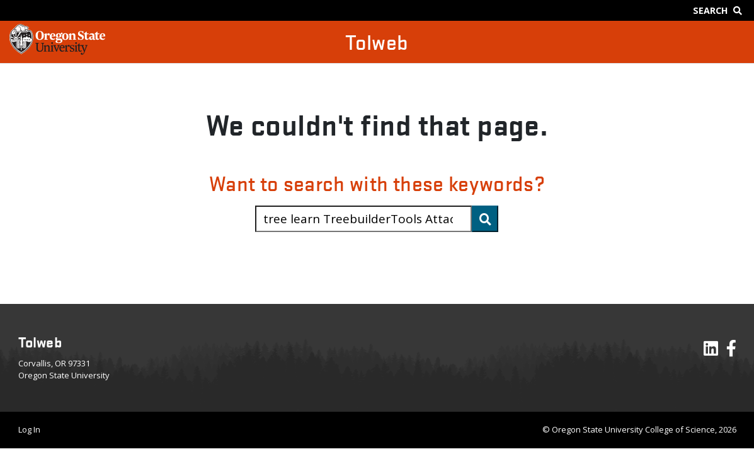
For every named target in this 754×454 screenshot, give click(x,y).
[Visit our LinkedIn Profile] (711, 351)
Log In (29, 429)
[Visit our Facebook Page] (731, 351)
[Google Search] (720, 10)
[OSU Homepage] (57, 50)
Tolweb (376, 41)
